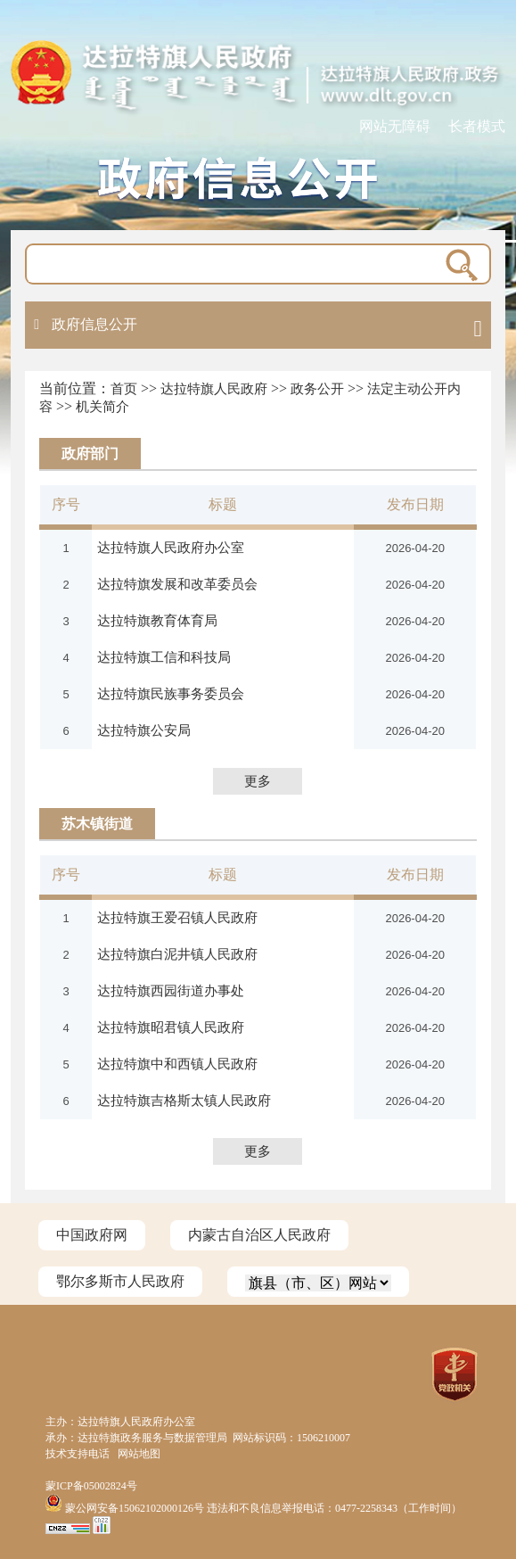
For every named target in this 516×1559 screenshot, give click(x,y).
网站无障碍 (394, 126)
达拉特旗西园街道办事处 (170, 990)
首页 (124, 389)
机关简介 (102, 407)
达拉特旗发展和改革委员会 (177, 583)
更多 (257, 781)
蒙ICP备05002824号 (91, 1486)
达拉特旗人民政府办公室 (170, 547)
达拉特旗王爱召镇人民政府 (177, 917)
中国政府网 (91, 1234)
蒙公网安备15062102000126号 (126, 1508)
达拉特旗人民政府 (213, 389)
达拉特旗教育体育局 (157, 620)
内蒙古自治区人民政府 (259, 1234)
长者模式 (476, 126)
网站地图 (139, 1454)
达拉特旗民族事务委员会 (170, 693)
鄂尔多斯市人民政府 (120, 1281)
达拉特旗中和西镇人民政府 (177, 1063)
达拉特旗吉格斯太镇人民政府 (184, 1100)
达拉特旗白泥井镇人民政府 (177, 953)
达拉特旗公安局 (144, 730)
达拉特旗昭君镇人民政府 (170, 1027)
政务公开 (317, 389)
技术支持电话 (77, 1454)
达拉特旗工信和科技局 (164, 656)
